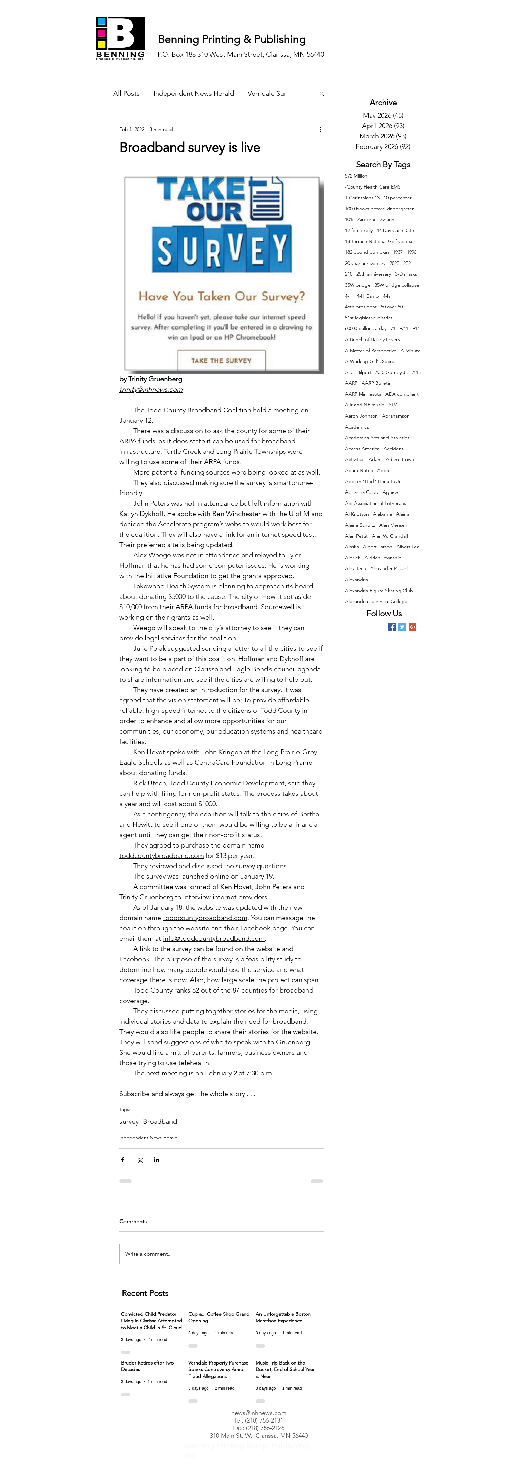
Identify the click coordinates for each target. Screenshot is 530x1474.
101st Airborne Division (369, 219)
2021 (408, 263)
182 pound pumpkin (367, 252)
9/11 (404, 328)
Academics (357, 427)
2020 (394, 263)
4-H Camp (368, 296)
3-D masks (406, 274)
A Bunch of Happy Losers (372, 339)
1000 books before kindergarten (380, 208)
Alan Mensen (393, 525)
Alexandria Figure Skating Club (379, 590)
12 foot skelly (359, 230)
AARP (351, 383)
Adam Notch (359, 470)
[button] (321, 93)
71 (393, 328)
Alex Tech (355, 568)
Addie (384, 470)
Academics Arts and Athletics (377, 437)
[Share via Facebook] (122, 1160)
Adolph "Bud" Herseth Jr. (373, 481)
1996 (411, 252)
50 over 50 (392, 307)
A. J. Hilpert (358, 372)
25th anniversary (373, 274)
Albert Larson (377, 547)
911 (416, 328)
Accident (393, 449)
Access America (362, 449)
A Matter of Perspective (370, 350)
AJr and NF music (364, 405)
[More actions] (320, 129)
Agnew (390, 492)
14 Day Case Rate (395, 230)
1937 (398, 252)
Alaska (352, 547)
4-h (386, 296)
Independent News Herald (194, 93)
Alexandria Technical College (376, 601)
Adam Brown (400, 459)
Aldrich (353, 558)
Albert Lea (407, 547)
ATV (392, 405)
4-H (349, 296)
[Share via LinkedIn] (156, 1160)
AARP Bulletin (377, 383)
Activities (354, 459)
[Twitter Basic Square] (402, 627)
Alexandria (356, 579)
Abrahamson (396, 416)
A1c (416, 372)
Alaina (402, 514)
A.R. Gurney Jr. (391, 372)
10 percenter (398, 197)
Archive (383, 102)
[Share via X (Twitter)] (139, 1160)
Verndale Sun (268, 93)
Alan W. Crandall (390, 536)
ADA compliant (402, 394)
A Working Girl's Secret (370, 361)
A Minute (411, 350)
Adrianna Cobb (362, 492)
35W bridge (358, 285)
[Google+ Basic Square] (412, 627)
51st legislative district (368, 318)
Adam (375, 459)
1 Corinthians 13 (362, 197)
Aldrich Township (383, 558)
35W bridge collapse (397, 285)
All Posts (126, 93)
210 (348, 274)
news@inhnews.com (258, 1413)
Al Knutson (357, 514)
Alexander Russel (389, 568)
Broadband (160, 1121)
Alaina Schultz (360, 525)
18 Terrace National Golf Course (379, 241)
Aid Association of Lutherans (375, 503)
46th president (361, 307)
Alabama (382, 514)
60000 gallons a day (365, 328)
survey (129, 1121)
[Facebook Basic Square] (392, 627)
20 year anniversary (365, 263)
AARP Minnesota (363, 394)
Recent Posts (145, 1293)
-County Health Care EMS (373, 187)
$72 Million (356, 176)
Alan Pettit (356, 536)
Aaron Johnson (361, 416)
